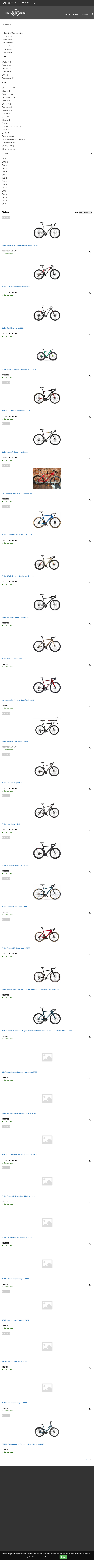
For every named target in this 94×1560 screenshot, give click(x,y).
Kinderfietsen (8, 43)
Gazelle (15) (6, 68)
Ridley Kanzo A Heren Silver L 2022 (15, 452)
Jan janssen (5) (7, 72)
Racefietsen (7, 49)
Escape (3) (6, 91)
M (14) (5, 162)
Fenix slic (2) (7, 104)
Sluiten (63, 1557)
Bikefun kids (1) (8, 78)
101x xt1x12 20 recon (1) (11, 126)
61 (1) (4, 200)
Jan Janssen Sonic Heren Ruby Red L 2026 (18, 700)
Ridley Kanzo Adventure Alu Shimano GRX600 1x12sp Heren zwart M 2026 (30, 989)
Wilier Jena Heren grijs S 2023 (13, 824)
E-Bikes (76, 14)
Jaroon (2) (6, 113)
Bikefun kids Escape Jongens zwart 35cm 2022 (19, 1072)
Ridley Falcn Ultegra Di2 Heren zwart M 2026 (19, 1113)
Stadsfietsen (7, 52)
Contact (85, 14)
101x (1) (5, 123)
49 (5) (4, 168)
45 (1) (4, 197)
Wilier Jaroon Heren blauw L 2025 (15, 907)
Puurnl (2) (6, 120)
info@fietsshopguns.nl (30, 3)
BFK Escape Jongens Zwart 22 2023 (15, 1320)
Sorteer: (75, 212)
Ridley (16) (6, 65)
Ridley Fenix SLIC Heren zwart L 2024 (16, 411)
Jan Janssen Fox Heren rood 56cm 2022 (17, 493)
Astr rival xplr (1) (8, 136)
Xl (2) (4, 191)
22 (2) (4, 178)
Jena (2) (5, 117)
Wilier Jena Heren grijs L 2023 (13, 783)
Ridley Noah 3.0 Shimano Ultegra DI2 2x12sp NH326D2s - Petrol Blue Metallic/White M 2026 (37, 1031)
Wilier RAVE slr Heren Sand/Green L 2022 (18, 576)
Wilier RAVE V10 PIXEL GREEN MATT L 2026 (19, 369)
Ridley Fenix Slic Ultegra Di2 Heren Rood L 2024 (20, 245)
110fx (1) (6, 130)
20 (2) (4, 175)
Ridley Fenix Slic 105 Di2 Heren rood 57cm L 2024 (21, 1155)
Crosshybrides (8, 36)
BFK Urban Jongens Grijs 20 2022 (14, 1403)
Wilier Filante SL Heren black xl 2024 (16, 865)
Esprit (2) (6, 101)
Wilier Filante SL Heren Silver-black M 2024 (18, 1196)
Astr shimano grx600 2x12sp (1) (13, 139)
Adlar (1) (5, 133)
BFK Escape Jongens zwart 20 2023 (15, 1361)
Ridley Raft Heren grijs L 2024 (13, 328)
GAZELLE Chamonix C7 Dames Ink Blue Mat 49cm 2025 (23, 1444)
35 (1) (4, 194)
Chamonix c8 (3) (8, 88)
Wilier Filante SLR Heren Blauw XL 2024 (17, 535)
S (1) (4, 204)
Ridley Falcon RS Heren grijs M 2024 (15, 617)
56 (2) (4, 184)
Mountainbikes (8, 46)
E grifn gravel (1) (8, 149)
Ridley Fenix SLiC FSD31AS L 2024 (15, 741)
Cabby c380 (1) (8, 146)
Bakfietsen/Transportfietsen (13, 33)
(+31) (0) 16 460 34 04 (11, 3)
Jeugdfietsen (8, 39)
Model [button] (47, 82)
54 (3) (4, 171)
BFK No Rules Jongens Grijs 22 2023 (15, 1279)
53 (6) (4, 165)
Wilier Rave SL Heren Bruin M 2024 (15, 659)
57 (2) (4, 188)
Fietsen (67, 14)
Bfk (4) (5, 75)
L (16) (4, 159)
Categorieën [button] (47, 24)
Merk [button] (47, 57)
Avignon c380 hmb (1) (10, 142)
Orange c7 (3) (7, 94)
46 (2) (4, 181)
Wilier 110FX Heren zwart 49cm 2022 (16, 287)
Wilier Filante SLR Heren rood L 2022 (16, 948)
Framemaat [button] (47, 153)
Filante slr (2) (7, 110)
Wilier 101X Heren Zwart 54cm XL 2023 (17, 1237)
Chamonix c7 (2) (8, 97)
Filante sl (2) (7, 107)
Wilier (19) (6, 62)
